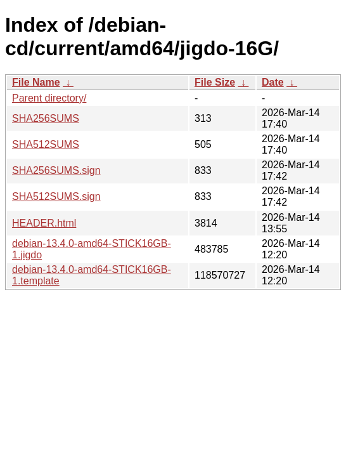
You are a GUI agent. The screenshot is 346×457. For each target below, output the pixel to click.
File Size (215, 82)
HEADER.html (44, 223)
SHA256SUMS (45, 118)
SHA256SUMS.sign (56, 170)
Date (273, 82)
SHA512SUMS (45, 144)
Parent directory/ (49, 98)
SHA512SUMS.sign (56, 196)
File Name (36, 82)
